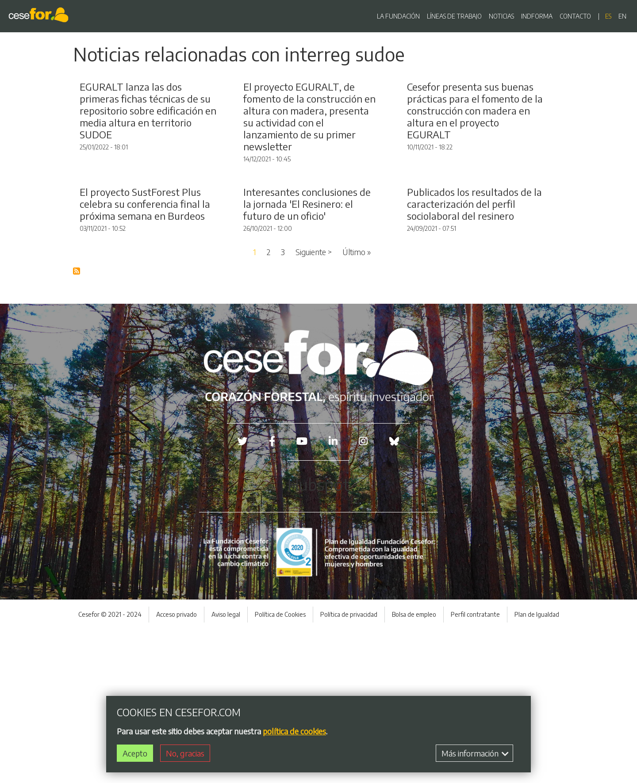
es (608, 16)
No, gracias (185, 753)
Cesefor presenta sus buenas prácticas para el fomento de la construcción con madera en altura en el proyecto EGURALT (475, 187)
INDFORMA (537, 16)
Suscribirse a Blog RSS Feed (77, 425)
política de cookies (294, 731)
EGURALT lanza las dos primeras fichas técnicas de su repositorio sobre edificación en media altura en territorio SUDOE (148, 187)
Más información (475, 753)
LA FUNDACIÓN (398, 16)
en (622, 16)
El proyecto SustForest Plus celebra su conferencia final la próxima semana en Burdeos (145, 357)
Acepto (135, 753)
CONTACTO (575, 16)
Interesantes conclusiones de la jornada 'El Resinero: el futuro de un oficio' (307, 357)
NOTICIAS (501, 16)
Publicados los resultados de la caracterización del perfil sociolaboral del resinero (474, 357)
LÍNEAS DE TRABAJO (454, 16)
